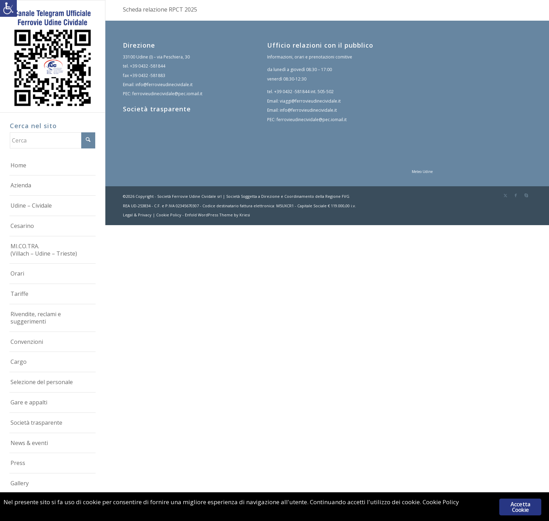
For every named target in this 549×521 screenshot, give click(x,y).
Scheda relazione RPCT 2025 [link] (160, 9)
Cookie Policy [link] (168, 214)
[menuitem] (52, 165)
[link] (8, 8)
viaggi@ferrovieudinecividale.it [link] (310, 101)
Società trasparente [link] (157, 109)
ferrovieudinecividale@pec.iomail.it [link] (167, 94)
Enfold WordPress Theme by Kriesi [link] (217, 214)
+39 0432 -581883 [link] (147, 75)
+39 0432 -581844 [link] (147, 66)
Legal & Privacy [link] (137, 214)
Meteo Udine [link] (422, 171)
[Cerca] (52, 140)
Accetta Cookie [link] (520, 507)
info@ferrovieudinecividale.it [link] (164, 85)
